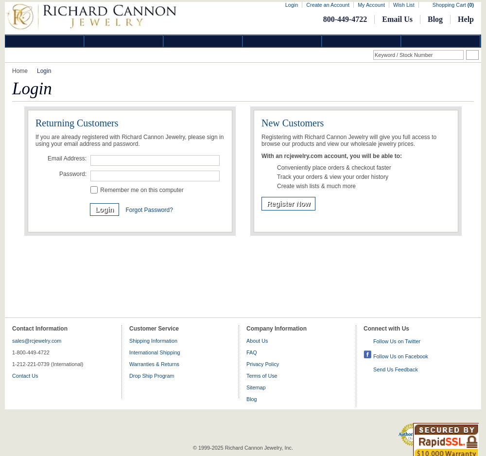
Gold (124, 41)
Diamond (44, 41)
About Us (257, 341)
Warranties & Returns (154, 364)
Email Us (397, 19)
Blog (435, 19)
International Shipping (154, 352)
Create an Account (327, 5)
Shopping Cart (453, 5)
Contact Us (25, 376)
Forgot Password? (149, 210)
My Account (371, 5)
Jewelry (282, 41)
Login (291, 5)
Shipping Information (153, 341)
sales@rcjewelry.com (36, 341)
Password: (73, 174)
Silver (203, 41)
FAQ (251, 352)
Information (361, 41)
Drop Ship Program (151, 376)
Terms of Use (262, 376)
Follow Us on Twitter (396, 341)
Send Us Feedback (395, 369)
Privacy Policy (262, 364)
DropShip (440, 41)
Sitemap (256, 387)
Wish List (404, 5)
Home (20, 71)
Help (466, 19)
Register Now (288, 204)
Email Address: (67, 158)
